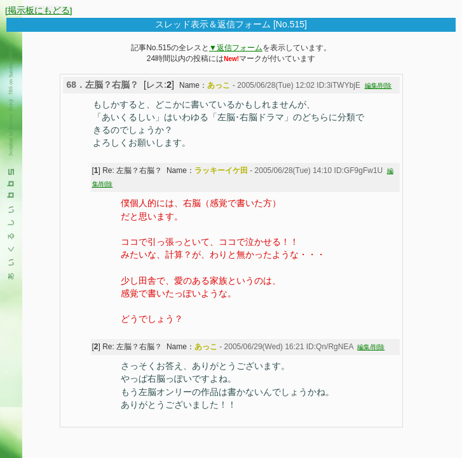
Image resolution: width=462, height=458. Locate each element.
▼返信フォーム (235, 47)
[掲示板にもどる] (38, 10)
